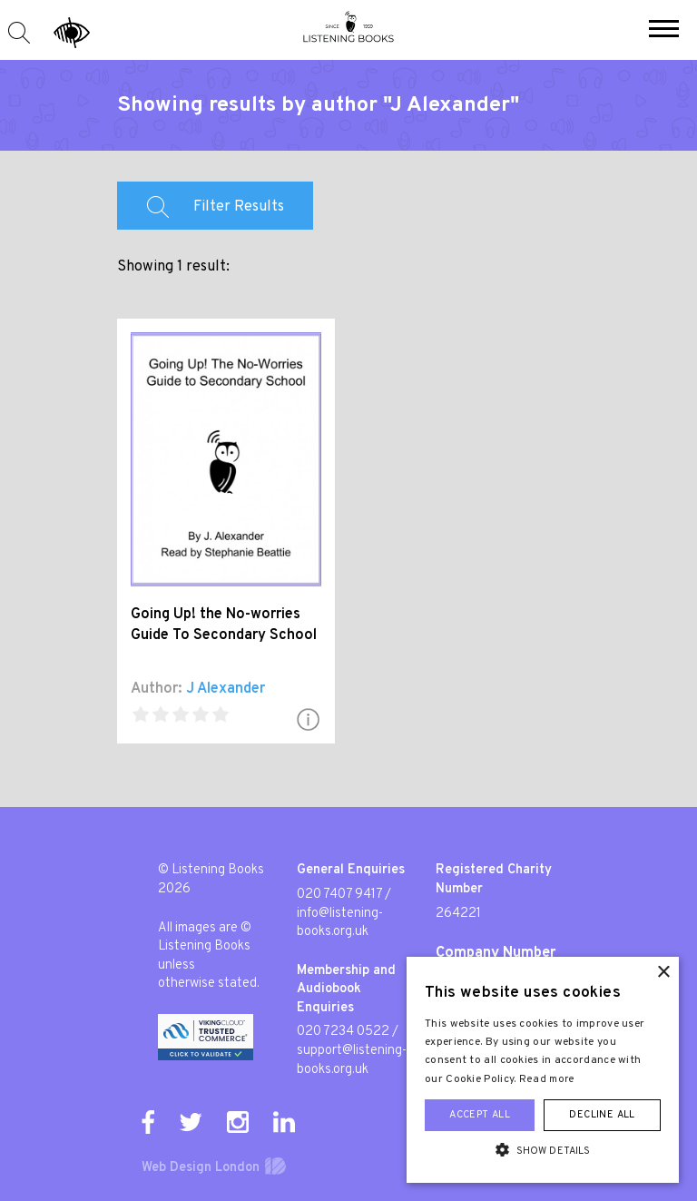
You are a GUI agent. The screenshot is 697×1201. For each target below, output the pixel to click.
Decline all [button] (601, 1114)
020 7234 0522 (343, 1031)
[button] (664, 31)
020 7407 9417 (339, 894)
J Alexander (225, 689)
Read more (547, 1079)
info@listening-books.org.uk (340, 923)
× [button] (663, 973)
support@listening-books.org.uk (352, 1060)
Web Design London (201, 1167)
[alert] (543, 1070)
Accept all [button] (479, 1114)
